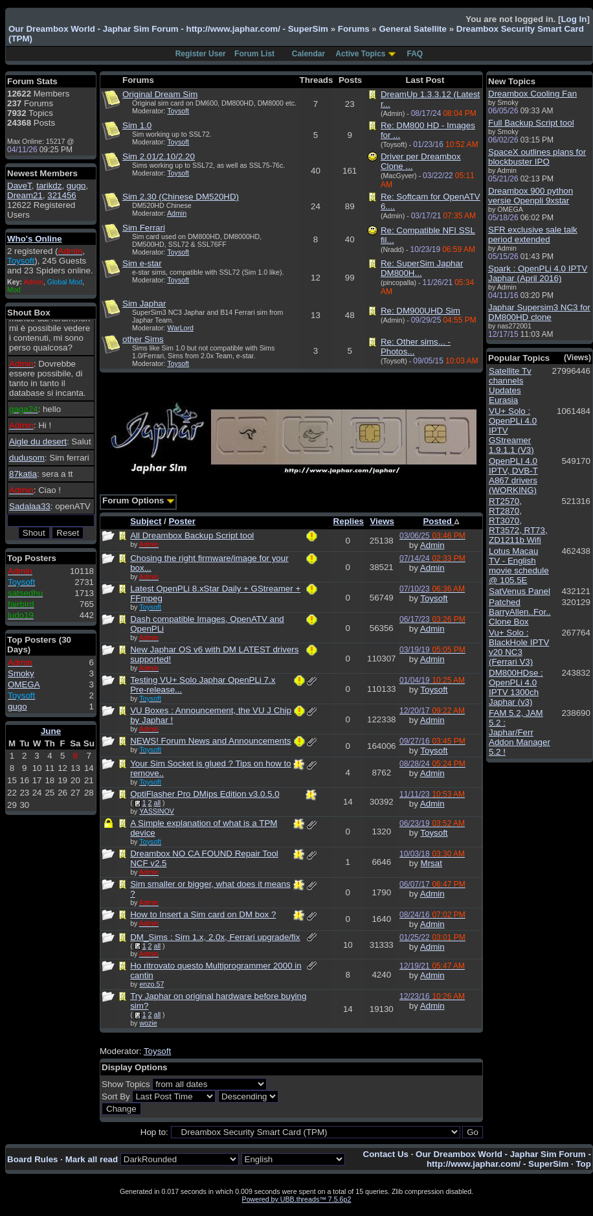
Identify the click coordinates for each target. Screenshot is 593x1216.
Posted (440, 521)
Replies (348, 521)
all (157, 803)
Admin (176, 213)
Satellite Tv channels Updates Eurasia (510, 385)
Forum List (254, 53)
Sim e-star (142, 263)
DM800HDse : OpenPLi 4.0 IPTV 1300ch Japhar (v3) (516, 687)
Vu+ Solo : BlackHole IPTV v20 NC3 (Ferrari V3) (519, 647)
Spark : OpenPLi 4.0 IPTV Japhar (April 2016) (537, 273)
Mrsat (431, 863)
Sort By (116, 1096)
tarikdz (49, 185)
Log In (574, 19)
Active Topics (360, 53)
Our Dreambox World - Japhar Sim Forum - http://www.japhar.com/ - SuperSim (168, 29)
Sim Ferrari (143, 228)
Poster (181, 521)
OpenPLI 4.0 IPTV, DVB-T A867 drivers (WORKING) (513, 475)
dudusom (27, 458)
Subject (145, 521)
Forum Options (138, 500)
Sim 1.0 (136, 125)
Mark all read (91, 1159)
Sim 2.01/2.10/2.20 (158, 156)
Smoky (21, 673)
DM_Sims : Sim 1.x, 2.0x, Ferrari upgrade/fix (215, 937)
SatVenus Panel (519, 591)
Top (583, 1164)
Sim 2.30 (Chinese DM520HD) (180, 196)
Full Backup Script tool (531, 123)
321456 (61, 195)
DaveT (19, 185)
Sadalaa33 (29, 506)
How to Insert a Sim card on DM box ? (203, 914)
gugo (76, 185)
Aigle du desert (38, 441)
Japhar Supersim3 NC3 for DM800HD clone (539, 312)
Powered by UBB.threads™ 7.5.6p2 (297, 1199)
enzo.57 (151, 984)
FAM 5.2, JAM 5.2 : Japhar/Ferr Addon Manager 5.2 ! (519, 732)
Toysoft (178, 111)
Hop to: (154, 1132)
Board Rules (32, 1159)
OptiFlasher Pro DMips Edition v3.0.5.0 (204, 794)
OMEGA (24, 684)
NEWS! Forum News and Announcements (210, 741)
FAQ (415, 53)
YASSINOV (156, 811)
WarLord (181, 328)
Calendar (308, 53)
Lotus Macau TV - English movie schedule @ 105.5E (519, 565)
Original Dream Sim (159, 94)
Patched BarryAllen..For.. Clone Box (520, 611)
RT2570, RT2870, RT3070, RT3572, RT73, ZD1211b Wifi (518, 520)
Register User (200, 53)
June (51, 731)
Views (382, 521)
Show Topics (126, 1084)
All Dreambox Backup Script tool (192, 535)
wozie (148, 1023)
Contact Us (385, 1154)
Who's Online (34, 239)
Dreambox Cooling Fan (532, 93)
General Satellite (412, 29)
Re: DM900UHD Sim (420, 310)
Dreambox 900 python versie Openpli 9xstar (530, 195)
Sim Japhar (144, 303)
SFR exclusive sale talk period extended (532, 234)
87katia (23, 474)
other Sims (143, 339)
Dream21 (25, 195)
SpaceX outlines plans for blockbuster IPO (537, 156)
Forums (354, 29)
